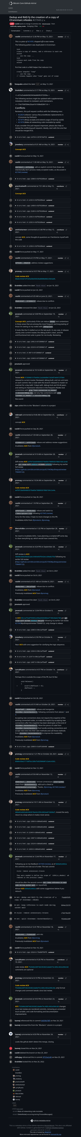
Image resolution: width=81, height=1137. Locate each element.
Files (39, 31)
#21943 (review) (21, 172)
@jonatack (36, 446)
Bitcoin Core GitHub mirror (22, 3)
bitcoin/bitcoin (49, 1126)
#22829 (21, 115)
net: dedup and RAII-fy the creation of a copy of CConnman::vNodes (35, 898)
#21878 (30, 41)
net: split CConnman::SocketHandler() (34, 919)
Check (49, 31)
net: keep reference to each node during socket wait (35, 906)
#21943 (18, 623)
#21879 (21, 120)
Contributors (12, 12)
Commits (28, 31)
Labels (10, 8)
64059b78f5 (45, 1021)
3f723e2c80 (47, 1057)
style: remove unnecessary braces (32, 913)
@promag (45, 520)
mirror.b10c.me (56, 1134)
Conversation (15, 31)
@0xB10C (48, 1132)
